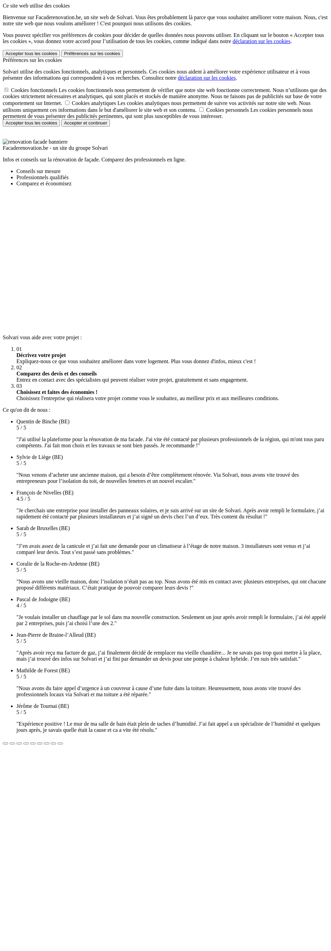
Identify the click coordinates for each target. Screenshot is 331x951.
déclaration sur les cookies (261, 41)
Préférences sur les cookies (92, 53)
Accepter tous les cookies (31, 53)
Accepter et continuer (85, 123)
